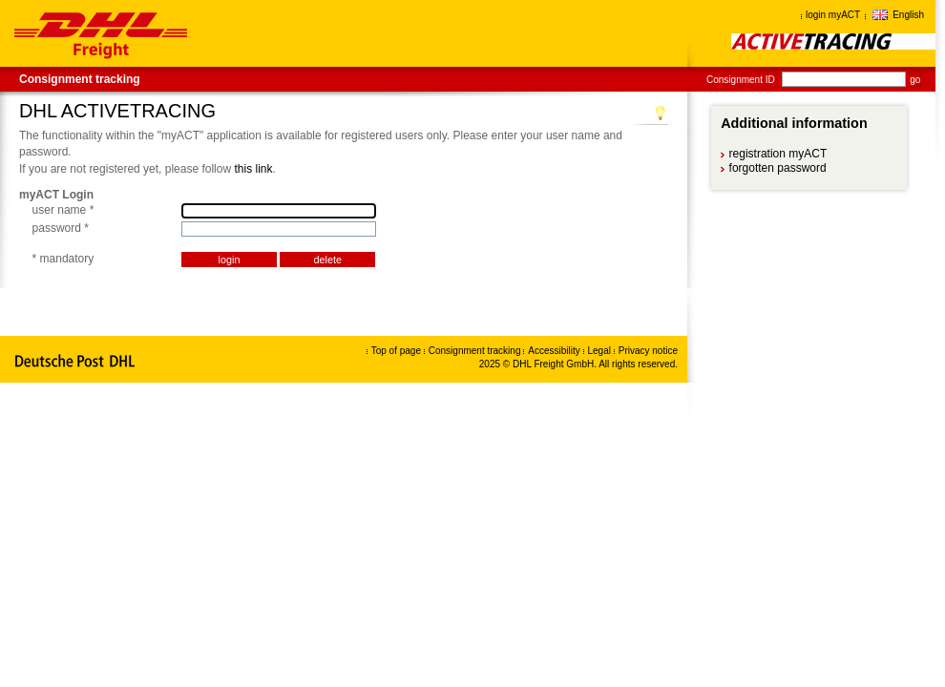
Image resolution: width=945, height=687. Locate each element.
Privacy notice (648, 350)
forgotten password (778, 168)
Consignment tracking (79, 79)
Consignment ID (740, 79)
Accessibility (555, 350)
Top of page (396, 350)
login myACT (833, 15)
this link (253, 169)
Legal (601, 350)
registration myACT (778, 153)
